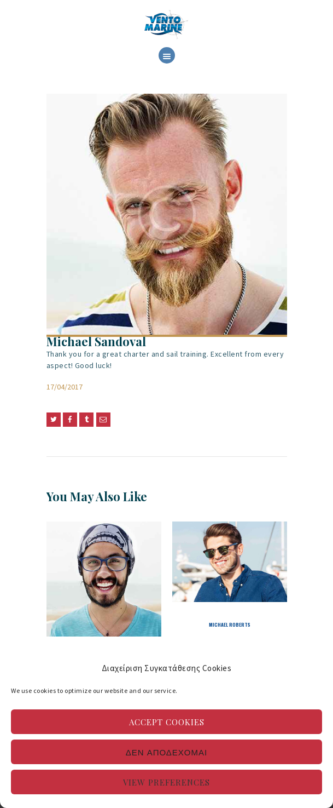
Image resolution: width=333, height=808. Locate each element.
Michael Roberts (229, 624)
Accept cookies (167, 722)
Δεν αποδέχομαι (166, 752)
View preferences (166, 782)
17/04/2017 (64, 387)
